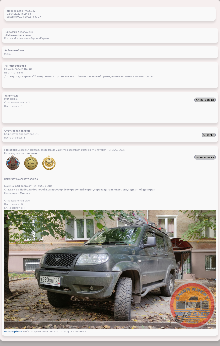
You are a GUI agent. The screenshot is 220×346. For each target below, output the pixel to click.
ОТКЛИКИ (208, 135)
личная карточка (205, 99)
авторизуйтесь (13, 331)
